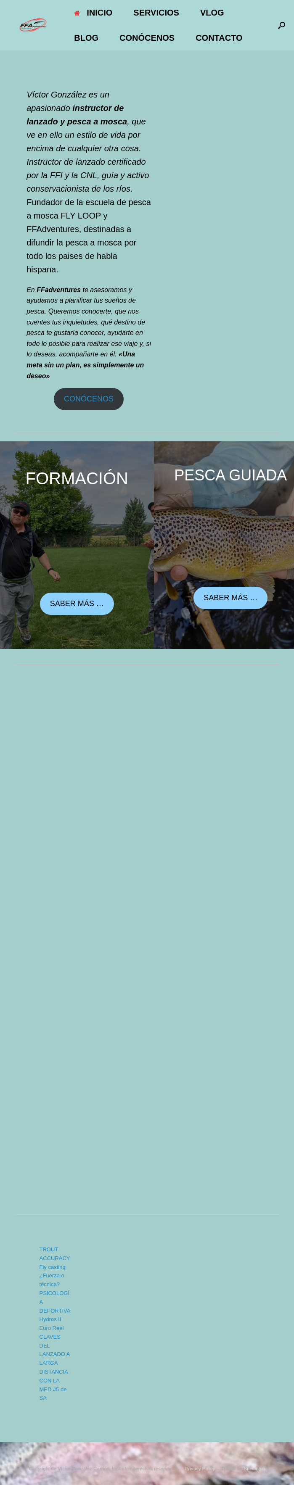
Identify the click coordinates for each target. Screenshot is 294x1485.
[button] (281, 25)
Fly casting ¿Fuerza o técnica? (53, 1276)
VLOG (212, 12)
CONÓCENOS (147, 37)
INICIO (93, 12)
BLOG (86, 37)
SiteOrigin (254, 1468)
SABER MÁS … (77, 603)
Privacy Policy (200, 1468)
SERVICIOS (156, 12)
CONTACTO (219, 37)
